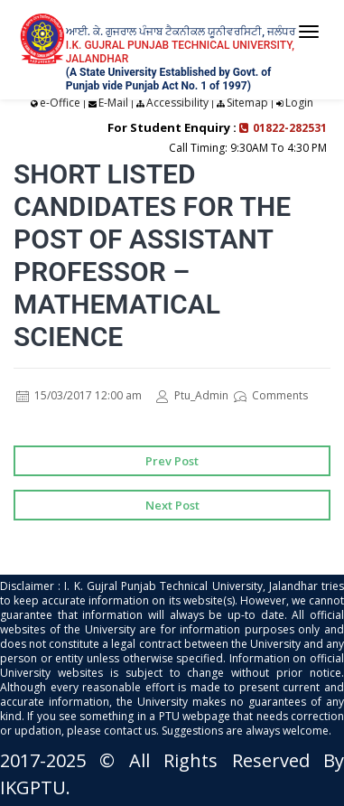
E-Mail (113, 102)
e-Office (60, 102)
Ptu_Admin (192, 395)
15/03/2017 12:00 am (79, 395)
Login (299, 102)
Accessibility (177, 102)
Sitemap (247, 102)
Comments (271, 395)
